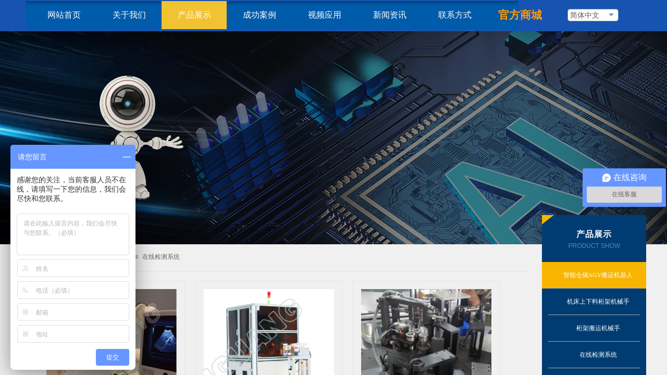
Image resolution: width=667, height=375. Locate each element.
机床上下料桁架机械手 (598, 301)
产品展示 (194, 14)
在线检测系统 (161, 256)
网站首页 (64, 14)
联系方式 (455, 14)
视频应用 (324, 14)
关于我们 (129, 14)
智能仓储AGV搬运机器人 (598, 275)
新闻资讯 (389, 14)
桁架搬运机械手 (598, 328)
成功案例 (259, 14)
